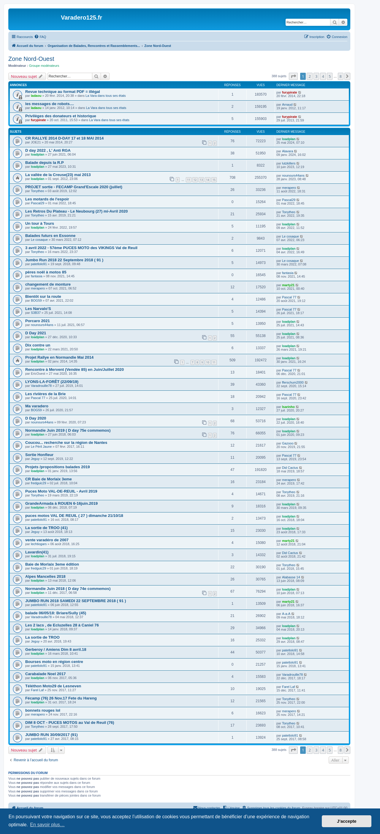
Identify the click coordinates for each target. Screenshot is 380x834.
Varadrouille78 (41, 385)
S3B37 (36, 312)
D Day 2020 (35, 418)
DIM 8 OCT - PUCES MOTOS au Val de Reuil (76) (69, 722)
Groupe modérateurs (44, 65)
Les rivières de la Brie (45, 394)
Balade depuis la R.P (44, 162)
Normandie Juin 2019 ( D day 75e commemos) (67, 430)
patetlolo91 (39, 264)
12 (195, 180)
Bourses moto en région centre (54, 661)
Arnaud (287, 104)
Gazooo (288, 443)
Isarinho (288, 407)
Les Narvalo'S (38, 308)
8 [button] (341, 76)
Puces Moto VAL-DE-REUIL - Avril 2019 (61, 491)
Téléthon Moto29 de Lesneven (53, 686)
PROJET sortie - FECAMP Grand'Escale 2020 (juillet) (73, 187)
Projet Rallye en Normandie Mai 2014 (59, 357)
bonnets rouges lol (42, 710)
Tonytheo (37, 191)
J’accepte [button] (347, 821)
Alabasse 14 (291, 577)
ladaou (36, 95)
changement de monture (48, 284)
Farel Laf (37, 690)
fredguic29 (38, 483)
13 (201, 180)
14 (207, 180)
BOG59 (36, 300)
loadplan (288, 139)
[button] (293, 76)
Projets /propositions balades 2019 (57, 467)
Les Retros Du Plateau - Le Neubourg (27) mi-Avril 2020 (76, 211)
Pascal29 (37, 203)
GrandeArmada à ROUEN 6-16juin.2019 (61, 503)
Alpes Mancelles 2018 (45, 576)
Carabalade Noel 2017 (45, 674)
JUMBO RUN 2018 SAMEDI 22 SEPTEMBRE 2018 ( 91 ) (75, 601)
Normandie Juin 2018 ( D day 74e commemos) (67, 588)
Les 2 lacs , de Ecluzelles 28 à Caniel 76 (62, 625)
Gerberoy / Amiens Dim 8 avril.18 (55, 649)
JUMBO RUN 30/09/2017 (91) (51, 734)
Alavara (287, 151)
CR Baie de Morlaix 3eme (48, 479)
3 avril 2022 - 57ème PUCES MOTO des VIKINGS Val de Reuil (81, 248)
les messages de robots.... (49, 104)
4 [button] (323, 76)
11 (188, 180)
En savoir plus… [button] (47, 824)
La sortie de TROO (42, 637)
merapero (289, 187)
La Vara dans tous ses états (106, 95)
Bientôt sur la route (43, 296)
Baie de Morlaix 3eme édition (52, 564)
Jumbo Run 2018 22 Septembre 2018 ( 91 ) (64, 260)
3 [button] (316, 76)
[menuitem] (40, 36)
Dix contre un (37, 345)
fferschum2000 (293, 382)
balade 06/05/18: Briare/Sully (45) (55, 613)
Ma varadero (36, 406)
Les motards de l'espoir (47, 199)
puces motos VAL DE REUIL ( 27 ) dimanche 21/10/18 (74, 515)
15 (214, 180)
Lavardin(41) (36, 552)
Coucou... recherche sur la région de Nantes (66, 442)
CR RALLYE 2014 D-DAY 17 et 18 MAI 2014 (64, 138)
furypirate (289, 92)
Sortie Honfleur (39, 454)
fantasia (36, 276)
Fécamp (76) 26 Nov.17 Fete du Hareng (61, 698)
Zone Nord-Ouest (31, 59)
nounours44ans (293, 175)
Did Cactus (290, 467)
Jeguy (35, 458)
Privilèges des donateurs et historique (60, 116)
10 (207, 362)
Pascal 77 (289, 297)
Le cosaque (39, 239)
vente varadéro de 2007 (47, 540)
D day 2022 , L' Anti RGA (48, 150)
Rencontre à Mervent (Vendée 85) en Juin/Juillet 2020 (74, 369)
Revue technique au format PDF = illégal (62, 91)
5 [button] (330, 76)
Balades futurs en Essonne (50, 235)
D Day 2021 (35, 333)
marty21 (288, 285)
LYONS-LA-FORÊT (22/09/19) (51, 381)
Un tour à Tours (39, 223)
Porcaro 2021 (37, 321)
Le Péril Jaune (41, 446)
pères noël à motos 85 (45, 272)
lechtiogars (39, 544)
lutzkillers (288, 163)
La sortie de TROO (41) (46, 528)
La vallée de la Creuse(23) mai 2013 (58, 175)
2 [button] (309, 76)
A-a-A (286, 613)
